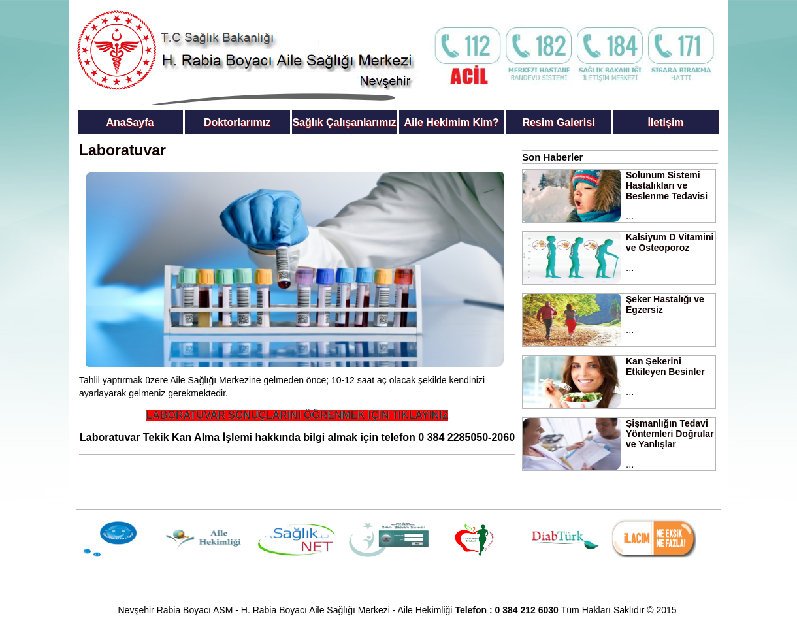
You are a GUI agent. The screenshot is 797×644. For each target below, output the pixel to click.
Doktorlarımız (237, 122)
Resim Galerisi (558, 122)
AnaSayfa (130, 122)
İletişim (665, 122)
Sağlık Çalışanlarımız (344, 122)
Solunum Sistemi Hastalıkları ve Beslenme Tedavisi (667, 185)
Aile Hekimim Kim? (451, 122)
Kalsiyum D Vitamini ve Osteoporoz (669, 242)
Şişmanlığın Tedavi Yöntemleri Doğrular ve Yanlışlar (670, 433)
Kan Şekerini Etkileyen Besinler (665, 366)
